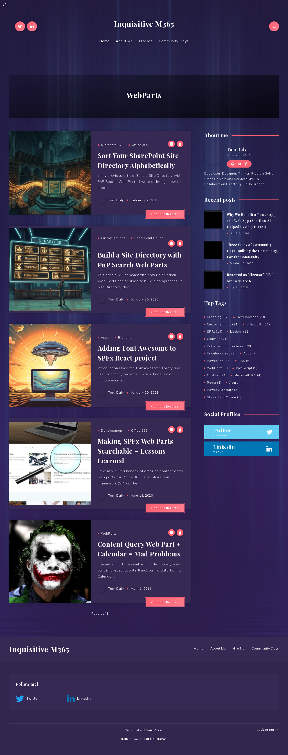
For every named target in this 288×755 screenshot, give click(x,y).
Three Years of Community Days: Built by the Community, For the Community (252, 251)
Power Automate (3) (222, 390)
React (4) (214, 382)
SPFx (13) (214, 331)
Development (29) (251, 317)
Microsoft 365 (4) (247, 375)
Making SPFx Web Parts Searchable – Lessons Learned (135, 451)
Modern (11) (240, 331)
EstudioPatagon (155, 739)
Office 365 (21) (258, 324)
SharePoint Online (149, 238)
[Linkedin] (32, 26)
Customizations (113, 238)
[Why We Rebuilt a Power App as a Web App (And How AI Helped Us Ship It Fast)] (213, 220)
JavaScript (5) (246, 368)
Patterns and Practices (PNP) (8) (233, 346)
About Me (124, 41)
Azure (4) (236, 382)
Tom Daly (237, 149)
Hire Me (146, 41)
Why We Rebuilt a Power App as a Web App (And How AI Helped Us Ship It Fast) (251, 221)
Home (104, 41)
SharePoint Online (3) (224, 397)
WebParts (109, 533)
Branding (125, 337)
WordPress (154, 730)
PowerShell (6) (219, 361)
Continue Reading (164, 214)
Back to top (268, 730)
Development (111, 430)
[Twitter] (20, 26)
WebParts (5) (217, 368)
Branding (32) (218, 317)
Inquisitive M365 (144, 24)
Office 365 (140, 145)
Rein (124, 739)
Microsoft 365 (112, 145)
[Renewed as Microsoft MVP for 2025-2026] (213, 280)
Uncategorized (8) (221, 353)
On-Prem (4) (217, 375)
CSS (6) (244, 361)
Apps (105, 337)
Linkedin (79, 698)
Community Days (174, 41)
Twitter (27, 698)
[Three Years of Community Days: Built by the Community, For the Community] (213, 250)
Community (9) (218, 339)
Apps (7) (250, 353)
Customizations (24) (222, 324)
